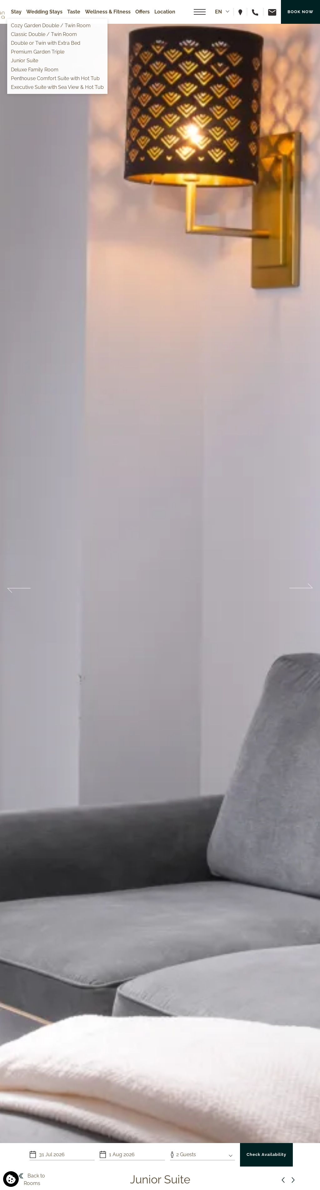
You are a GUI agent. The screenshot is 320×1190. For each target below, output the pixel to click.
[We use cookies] (11, 1179)
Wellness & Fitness (108, 12)
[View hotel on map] (242, 11)
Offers (142, 12)
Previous (18, 588)
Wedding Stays (44, 12)
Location (164, 12)
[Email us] (269, 11)
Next (301, 588)
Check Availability (266, 1154)
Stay (16, 12)
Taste (73, 12)
